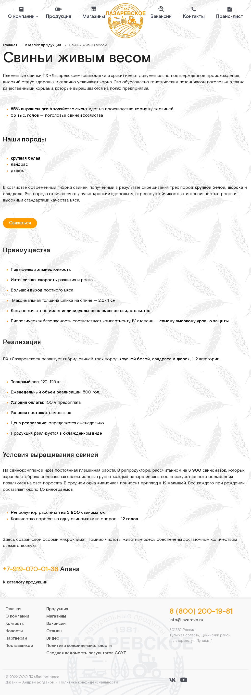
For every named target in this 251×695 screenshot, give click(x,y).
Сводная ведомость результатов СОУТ (86, 653)
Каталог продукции (43, 45)
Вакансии (161, 16)
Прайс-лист (229, 16)
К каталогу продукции (25, 582)
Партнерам (16, 638)
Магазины (93, 16)
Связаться (20, 223)
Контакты (194, 16)
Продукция (58, 16)
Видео (52, 638)
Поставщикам (19, 645)
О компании (17, 616)
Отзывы (54, 631)
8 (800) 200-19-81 (201, 611)
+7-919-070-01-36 (30, 569)
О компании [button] (21, 16)
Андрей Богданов (38, 682)
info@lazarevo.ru (186, 620)
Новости (14, 631)
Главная (10, 45)
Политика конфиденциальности (79, 645)
